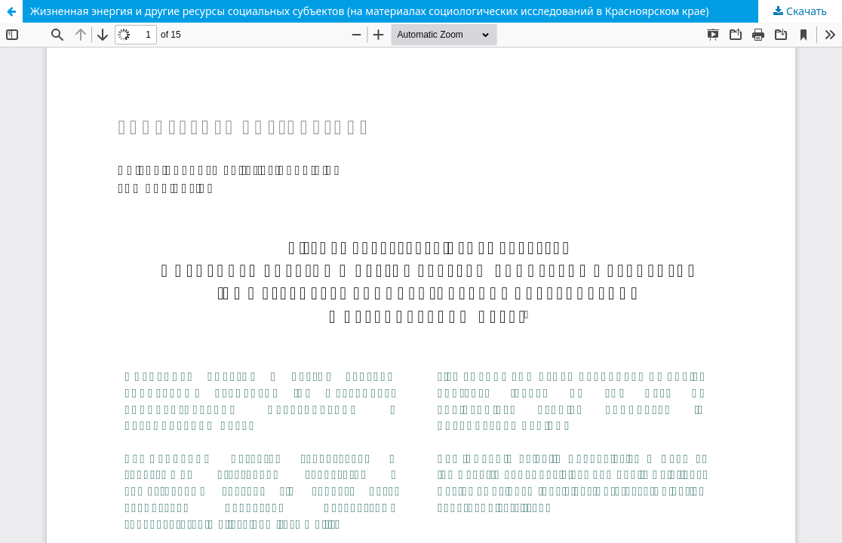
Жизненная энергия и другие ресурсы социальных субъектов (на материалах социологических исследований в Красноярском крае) (369, 11)
